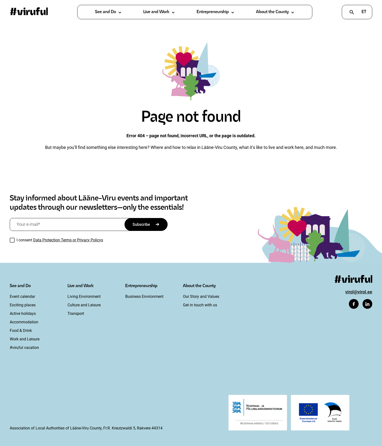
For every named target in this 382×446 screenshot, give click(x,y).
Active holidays (23, 313)
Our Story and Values (201, 296)
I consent (60, 240)
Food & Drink (21, 330)
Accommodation (24, 322)
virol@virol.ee (358, 291)
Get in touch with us (200, 305)
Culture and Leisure (84, 305)
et (364, 12)
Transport (75, 313)
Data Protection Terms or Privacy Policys (68, 240)
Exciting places (23, 305)
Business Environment (144, 296)
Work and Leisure (24, 339)
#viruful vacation (24, 347)
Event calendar (22, 296)
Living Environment (84, 296)
